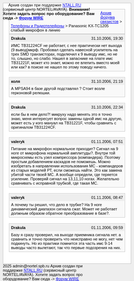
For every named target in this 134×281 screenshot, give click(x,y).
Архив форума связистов (109, 17)
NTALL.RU (72, 5)
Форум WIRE (31, 18)
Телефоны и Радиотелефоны (37, 26)
